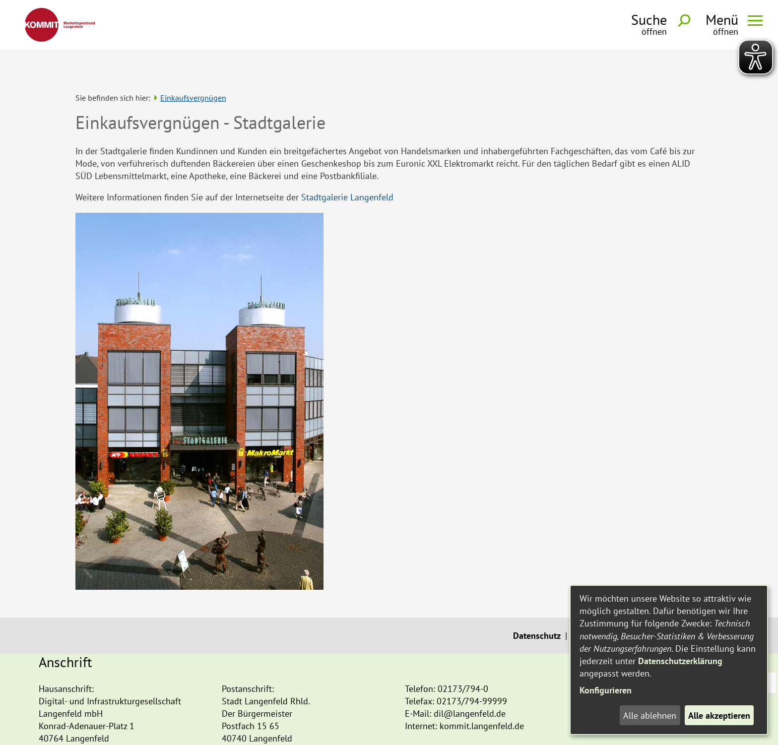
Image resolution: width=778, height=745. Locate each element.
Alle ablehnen (649, 715)
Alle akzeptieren (719, 715)
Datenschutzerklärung (680, 661)
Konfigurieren (606, 690)
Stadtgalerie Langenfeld (347, 166)
